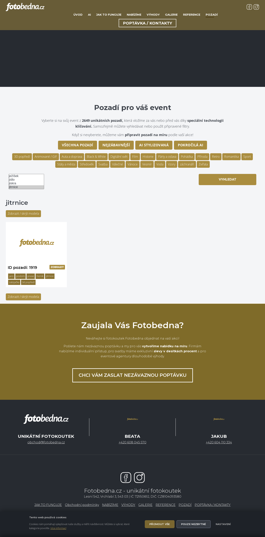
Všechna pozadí (77, 145)
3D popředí (22, 156)
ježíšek (26, 176)
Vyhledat (227, 179)
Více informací (58, 528)
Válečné (117, 164)
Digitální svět (119, 156)
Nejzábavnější (116, 145)
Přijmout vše (159, 524)
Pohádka (187, 156)
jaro (11, 276)
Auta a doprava (72, 156)
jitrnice (26, 187)
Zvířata (203, 164)
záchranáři (187, 164)
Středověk (87, 164)
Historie (148, 156)
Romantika (231, 156)
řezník (40, 276)
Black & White (96, 156)
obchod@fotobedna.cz (46, 442)
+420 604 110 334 (219, 442)
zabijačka (14, 282)
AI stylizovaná (154, 145)
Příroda (202, 156)
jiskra (26, 183)
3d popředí (28, 282)
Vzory (171, 164)
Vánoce (133, 164)
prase (30, 276)
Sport (247, 156)
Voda (159, 164)
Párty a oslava (167, 156)
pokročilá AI (190, 145)
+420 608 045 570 (132, 442)
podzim (20, 276)
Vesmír (147, 164)
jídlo (26, 180)
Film (135, 156)
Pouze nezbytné (193, 524)
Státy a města (66, 164)
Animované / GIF (46, 156)
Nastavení (223, 524)
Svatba (102, 164)
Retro (216, 156)
